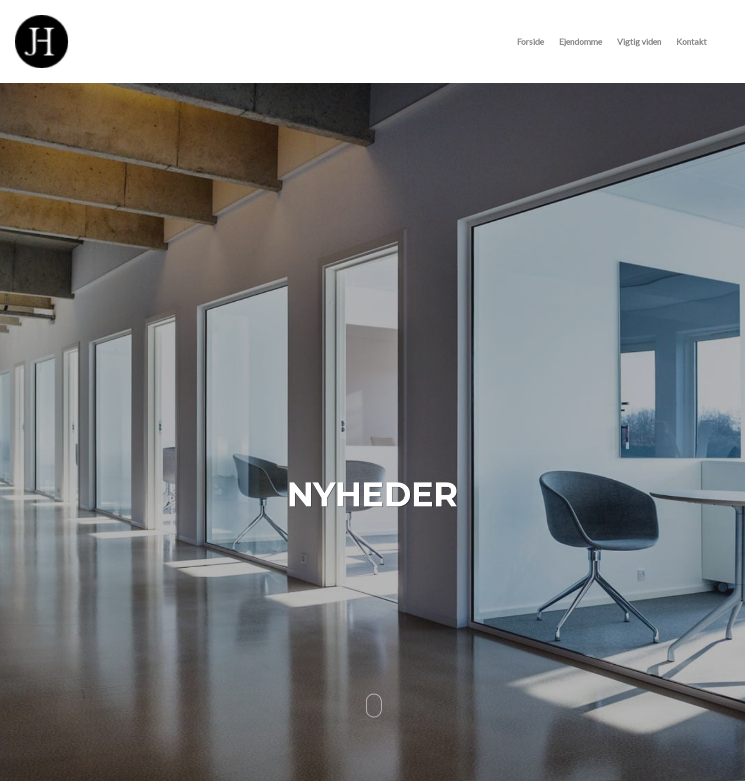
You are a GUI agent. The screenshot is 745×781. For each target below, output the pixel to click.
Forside (530, 41)
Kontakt (691, 41)
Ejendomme (580, 41)
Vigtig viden (639, 41)
